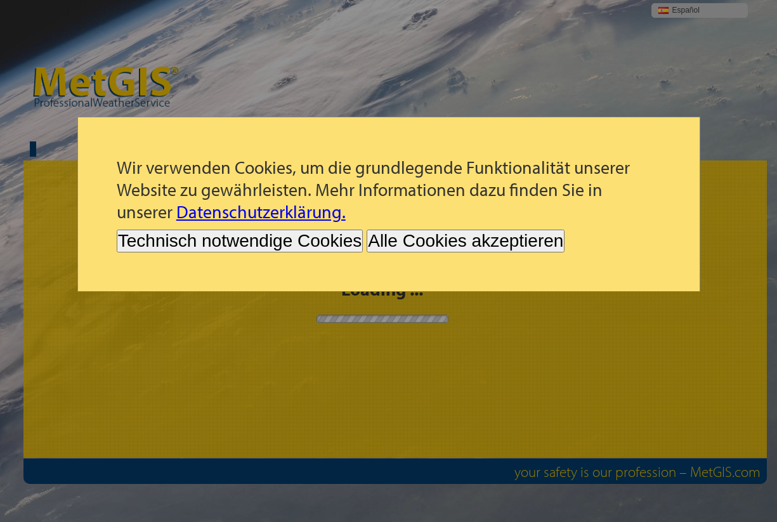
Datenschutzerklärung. (261, 211)
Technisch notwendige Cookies (240, 241)
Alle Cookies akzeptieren (465, 241)
